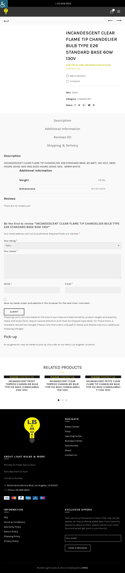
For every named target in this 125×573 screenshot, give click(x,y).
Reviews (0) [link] (62, 137)
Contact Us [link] (71, 455)
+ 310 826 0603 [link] (63, 3)
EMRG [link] (85, 567)
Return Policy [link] (11, 531)
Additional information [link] (62, 129)
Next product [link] (119, 20)
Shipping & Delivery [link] (62, 145)
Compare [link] (75, 81)
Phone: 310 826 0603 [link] (18, 490)
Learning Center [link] (73, 436)
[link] (4, 4)
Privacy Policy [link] (11, 541)
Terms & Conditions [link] (14, 522)
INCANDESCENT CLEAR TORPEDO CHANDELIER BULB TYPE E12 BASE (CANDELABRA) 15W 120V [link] (62, 386)
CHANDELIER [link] (84, 99)
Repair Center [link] (72, 426)
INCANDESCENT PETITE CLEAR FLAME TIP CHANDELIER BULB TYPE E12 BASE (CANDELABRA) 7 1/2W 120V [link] (103, 386)
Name (8, 283)
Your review (11, 251)
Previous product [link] (110, 20)
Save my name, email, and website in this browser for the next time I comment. (47, 303)
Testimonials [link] (71, 445)
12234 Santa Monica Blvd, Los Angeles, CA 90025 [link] (32, 485)
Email (69, 283)
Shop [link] (67, 431)
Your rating (10, 240)
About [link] (68, 450)
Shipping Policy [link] (12, 536)
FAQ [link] (6, 517)
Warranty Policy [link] (12, 527)
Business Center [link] (73, 441)
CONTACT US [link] (73, 68)
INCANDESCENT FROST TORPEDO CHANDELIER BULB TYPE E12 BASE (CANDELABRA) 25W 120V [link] (22, 386)
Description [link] (62, 120)
